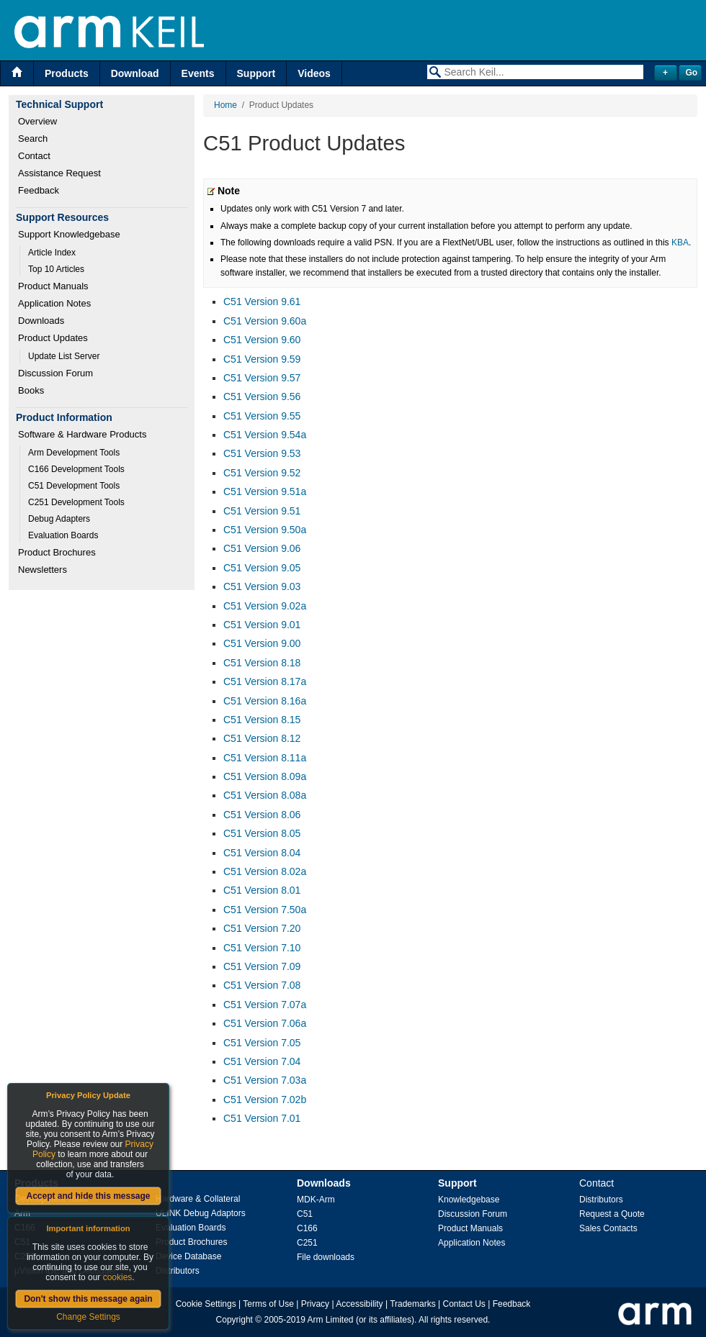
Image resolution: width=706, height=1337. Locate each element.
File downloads (325, 1257)
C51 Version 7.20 (261, 928)
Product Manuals (53, 286)
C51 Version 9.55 (261, 416)
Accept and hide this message (88, 1196)
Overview (37, 121)
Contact (34, 155)
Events (198, 73)
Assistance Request (59, 173)
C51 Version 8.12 (261, 738)
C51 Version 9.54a (264, 434)
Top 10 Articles (56, 269)
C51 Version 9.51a (264, 491)
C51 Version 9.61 (261, 301)
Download (135, 73)
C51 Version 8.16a (264, 701)
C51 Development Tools (74, 486)
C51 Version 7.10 (261, 947)
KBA (680, 242)
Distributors (178, 1271)
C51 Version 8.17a (264, 681)
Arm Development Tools (74, 453)
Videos (314, 73)
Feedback (38, 190)
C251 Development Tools (76, 502)
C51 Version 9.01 (261, 624)
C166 (307, 1228)
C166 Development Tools (76, 469)
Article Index (52, 253)
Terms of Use (268, 1304)
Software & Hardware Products (82, 434)
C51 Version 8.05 (261, 833)
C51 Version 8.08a (264, 795)
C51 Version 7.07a (264, 1004)
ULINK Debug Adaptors (201, 1213)
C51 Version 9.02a (264, 606)
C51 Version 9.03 (261, 586)
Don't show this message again (88, 1299)
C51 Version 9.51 (261, 511)
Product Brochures (57, 552)
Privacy (315, 1304)
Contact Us (464, 1304)
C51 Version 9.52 (261, 473)
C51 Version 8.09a (264, 776)
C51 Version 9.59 (261, 359)
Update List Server (63, 356)
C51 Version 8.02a (264, 871)
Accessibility (359, 1304)
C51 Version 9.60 (261, 339)
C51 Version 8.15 (261, 719)
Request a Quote (612, 1214)
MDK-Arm (316, 1200)
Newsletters (42, 569)
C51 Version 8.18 (261, 662)
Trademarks (413, 1304)
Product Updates (53, 337)
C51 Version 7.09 (261, 966)
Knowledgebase (468, 1200)
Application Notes (54, 303)
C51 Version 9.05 (261, 568)
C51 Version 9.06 (261, 548)
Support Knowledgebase (69, 234)
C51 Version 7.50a (264, 909)
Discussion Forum (55, 373)
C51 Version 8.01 (261, 890)
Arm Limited (331, 1320)
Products (67, 73)
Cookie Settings (206, 1304)
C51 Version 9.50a (264, 529)
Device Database (188, 1256)
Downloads (41, 320)
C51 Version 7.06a (264, 1023)
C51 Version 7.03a (264, 1080)
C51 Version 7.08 (261, 985)
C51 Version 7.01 (261, 1118)
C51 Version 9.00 (261, 643)
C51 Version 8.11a (264, 757)
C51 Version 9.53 (261, 453)
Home (225, 105)
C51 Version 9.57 (261, 378)
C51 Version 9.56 (261, 396)
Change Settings (88, 1317)
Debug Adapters (59, 519)
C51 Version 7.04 (261, 1061)
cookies (118, 1277)
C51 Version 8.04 (261, 852)
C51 (305, 1214)
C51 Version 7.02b (264, 1099)
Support (256, 73)
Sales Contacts (608, 1228)
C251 (307, 1243)
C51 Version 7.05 (261, 1042)
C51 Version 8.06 (261, 814)
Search (33, 138)
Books (31, 390)
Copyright (234, 1320)
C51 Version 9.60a (264, 321)
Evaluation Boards (63, 535)
